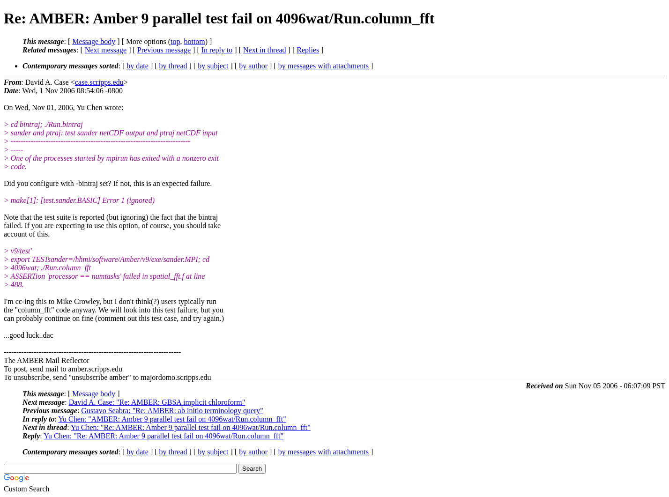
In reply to (217, 50)
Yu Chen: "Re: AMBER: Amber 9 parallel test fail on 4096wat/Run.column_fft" (191, 427)
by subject (213, 66)
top (175, 41)
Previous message (164, 50)
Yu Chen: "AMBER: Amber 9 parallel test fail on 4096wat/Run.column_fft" (172, 419)
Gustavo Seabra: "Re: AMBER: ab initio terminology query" (172, 411)
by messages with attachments (323, 66)
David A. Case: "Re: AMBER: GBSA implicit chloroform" (157, 402)
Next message (105, 50)
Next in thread (264, 50)
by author (253, 66)
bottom (194, 41)
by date (137, 66)
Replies (308, 50)
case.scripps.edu (99, 82)
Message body (93, 41)
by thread (173, 66)
